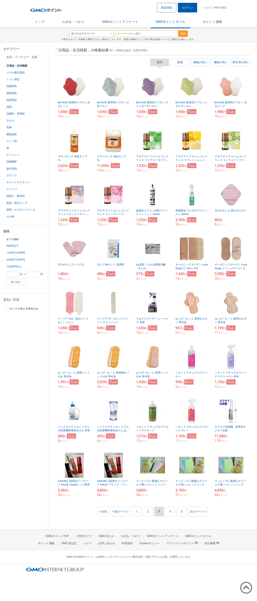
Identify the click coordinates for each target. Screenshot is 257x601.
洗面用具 (11, 86)
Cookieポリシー (149, 543)
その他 (10, 216)
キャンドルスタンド (18, 182)
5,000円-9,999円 (15, 259)
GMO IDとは (106, 536)
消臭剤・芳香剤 (15, 113)
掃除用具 (11, 93)
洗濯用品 (11, 100)
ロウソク (11, 175)
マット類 (11, 141)
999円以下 (12, 245)
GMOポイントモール (170, 22)
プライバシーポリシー (182, 543)
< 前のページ (120, 511)
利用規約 (127, 543)
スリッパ (11, 189)
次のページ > (198, 511)
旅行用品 (11, 168)
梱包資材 (11, 134)
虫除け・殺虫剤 (15, 195)
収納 (9, 127)
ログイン (187, 7)
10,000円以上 (14, 266)
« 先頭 (103, 511)
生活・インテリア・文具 (21, 57)
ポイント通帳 (212, 22)
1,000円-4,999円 (15, 252)
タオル (10, 120)
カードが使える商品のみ (21, 309)
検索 (183, 33)
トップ (40, 22)
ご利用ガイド (83, 536)
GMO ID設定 (220, 7)
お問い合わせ (106, 543)
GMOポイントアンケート (120, 22)
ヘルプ (206, 7)
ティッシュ (12, 154)
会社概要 (211, 543)
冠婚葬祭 (11, 161)
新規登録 (166, 7)
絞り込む (16, 282)
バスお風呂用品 (15, 72)
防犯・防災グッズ (16, 202)
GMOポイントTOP (57, 536)
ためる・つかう (73, 22)
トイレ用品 (12, 79)
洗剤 (9, 106)
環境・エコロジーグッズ (20, 209)
